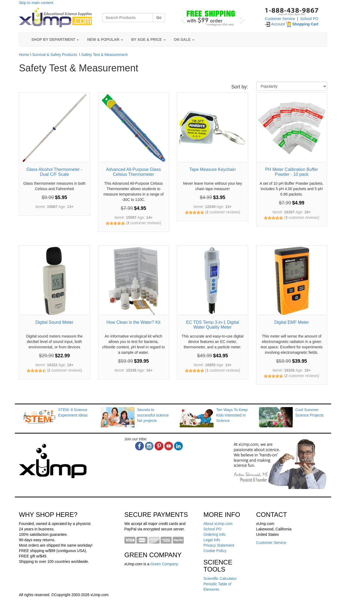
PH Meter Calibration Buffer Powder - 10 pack (291, 172)
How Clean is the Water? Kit (133, 322)
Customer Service (280, 18)
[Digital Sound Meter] (54, 281)
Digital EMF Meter (291, 322)
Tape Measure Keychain (212, 169)
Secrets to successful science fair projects (153, 415)
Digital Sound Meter (54, 322)
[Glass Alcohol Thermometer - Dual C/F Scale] (54, 128)
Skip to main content (36, 3)
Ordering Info (215, 534)
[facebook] (139, 446)
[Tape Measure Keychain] (212, 128)
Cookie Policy (215, 551)
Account (275, 24)
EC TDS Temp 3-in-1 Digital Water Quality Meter (212, 324)
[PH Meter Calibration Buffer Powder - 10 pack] (292, 128)
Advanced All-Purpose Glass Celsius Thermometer (133, 172)
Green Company (164, 564)
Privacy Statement (219, 545)
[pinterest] (159, 446)
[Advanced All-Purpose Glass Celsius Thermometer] (133, 128)
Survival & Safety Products (54, 54)
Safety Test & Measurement (104, 54)
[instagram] (149, 446)
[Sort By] (291, 86)
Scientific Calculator (220, 578)
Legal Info (212, 540)
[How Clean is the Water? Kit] (133, 281)
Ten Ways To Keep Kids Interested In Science (232, 415)
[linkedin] (178, 446)
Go (158, 17)
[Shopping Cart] (302, 24)
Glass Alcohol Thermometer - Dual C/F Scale (54, 172)
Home (24, 54)
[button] (182, 17)
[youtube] (168, 446)
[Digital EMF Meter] (292, 281)
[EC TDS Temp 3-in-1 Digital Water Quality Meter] (212, 281)
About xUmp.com (218, 523)
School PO (309, 18)
